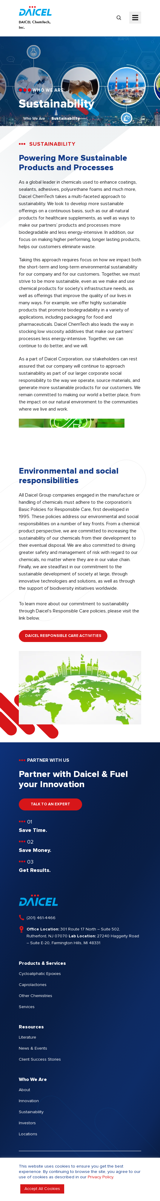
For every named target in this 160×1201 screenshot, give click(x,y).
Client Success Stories (40, 1059)
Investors (27, 1123)
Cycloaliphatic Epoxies (40, 974)
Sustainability (65, 119)
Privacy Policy (100, 1177)
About (24, 1090)
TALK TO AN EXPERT (50, 804)
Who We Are (34, 119)
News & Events (33, 1048)
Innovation (29, 1101)
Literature (27, 1037)
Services (27, 1007)
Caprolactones (33, 985)
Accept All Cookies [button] (42, 1189)
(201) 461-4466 (41, 918)
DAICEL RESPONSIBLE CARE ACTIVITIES (63, 636)
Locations (28, 1134)
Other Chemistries (35, 996)
